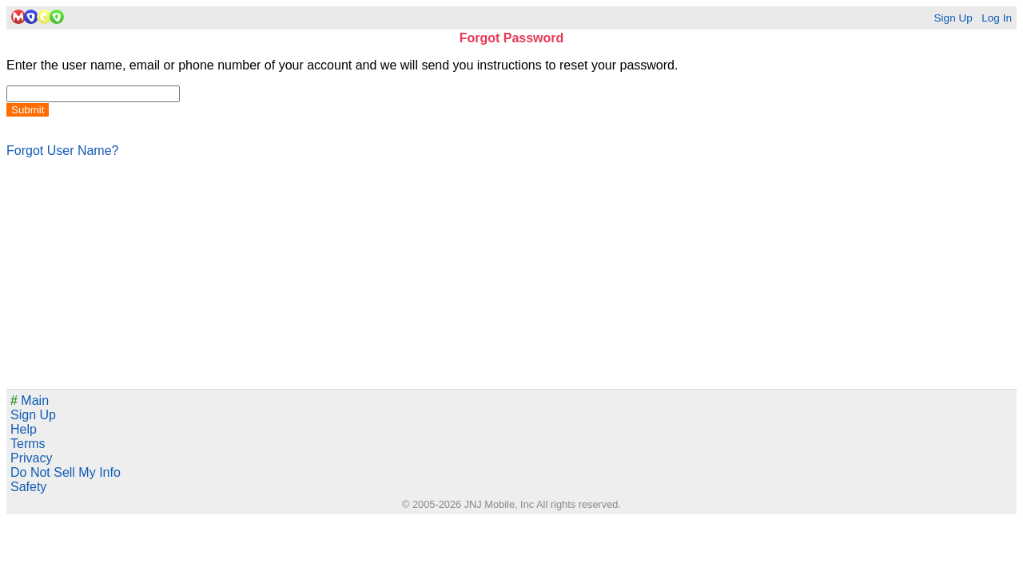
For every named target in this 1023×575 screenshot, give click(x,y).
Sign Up (952, 18)
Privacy (31, 458)
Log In (996, 18)
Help (23, 429)
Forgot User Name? (62, 150)
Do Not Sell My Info (65, 472)
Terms (28, 443)
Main (29, 400)
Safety (28, 487)
